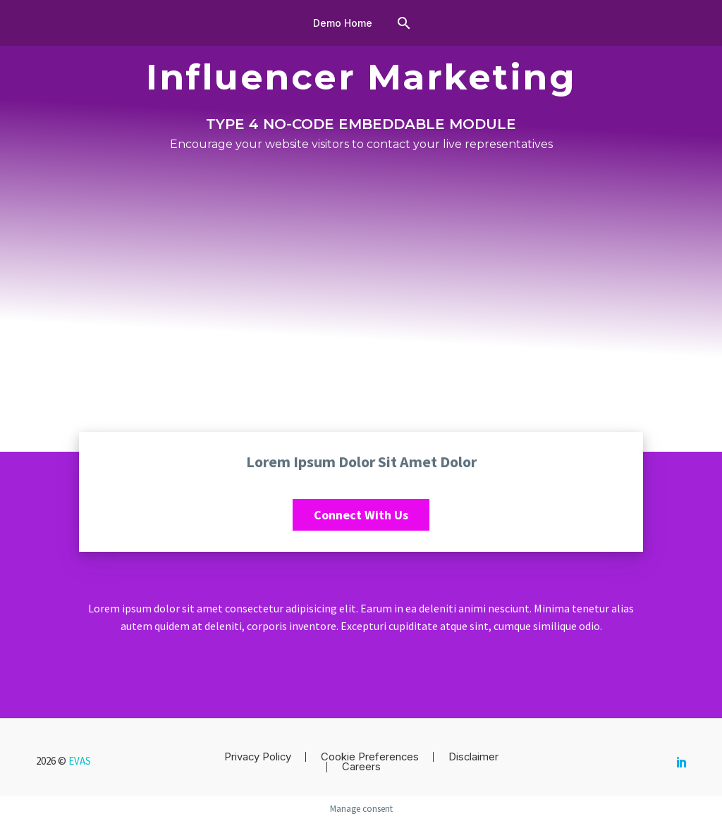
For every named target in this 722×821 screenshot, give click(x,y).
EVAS (79, 760)
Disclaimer (473, 757)
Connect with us (361, 515)
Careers (361, 767)
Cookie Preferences (370, 757)
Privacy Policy (257, 757)
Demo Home (342, 23)
